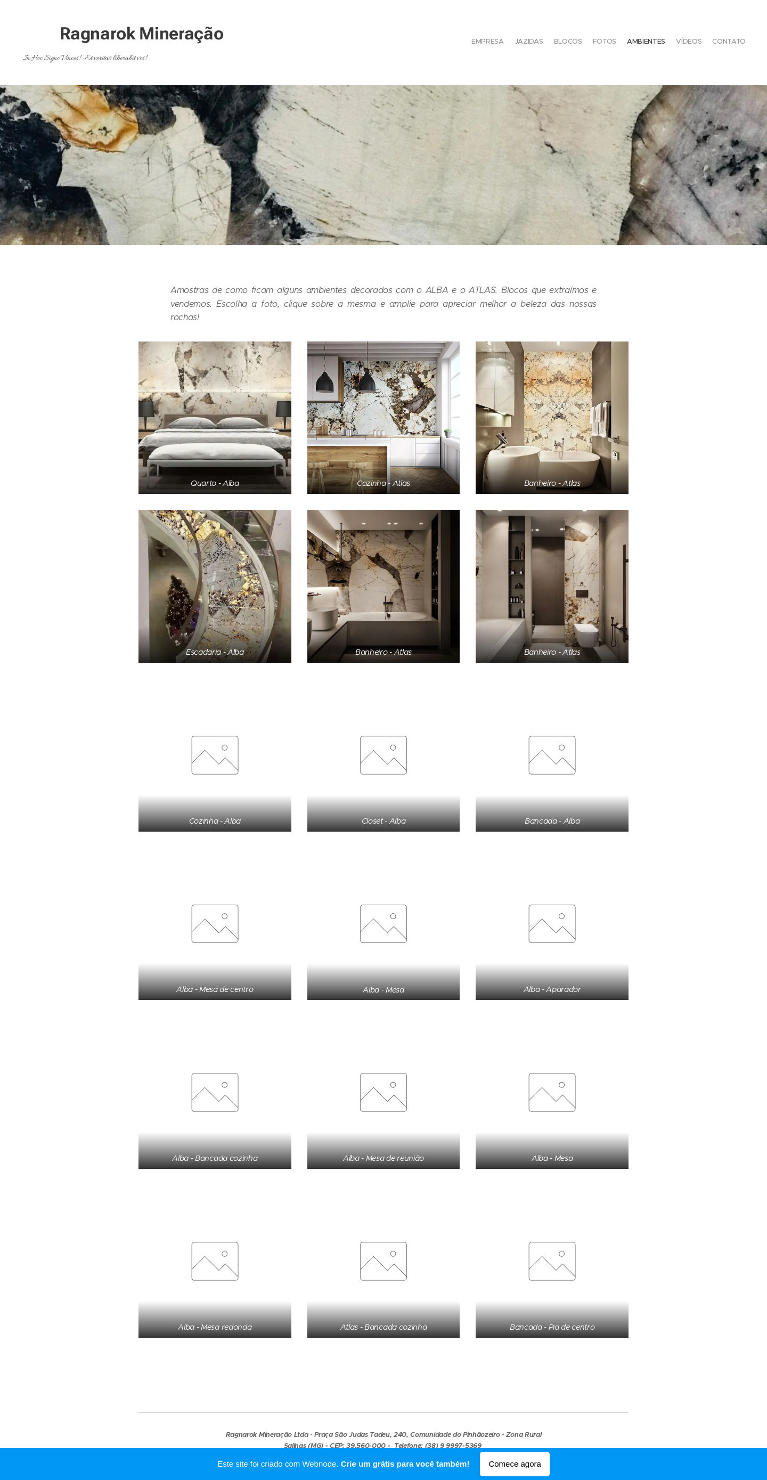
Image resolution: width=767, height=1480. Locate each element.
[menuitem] (683, 42)
